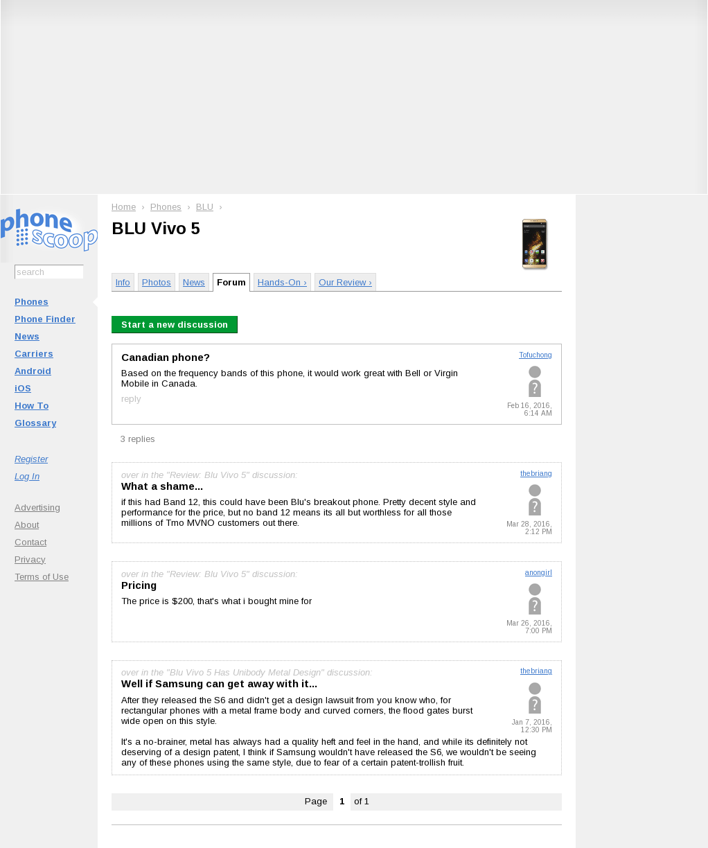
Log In (27, 476)
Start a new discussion (174, 324)
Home (124, 207)
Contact (30, 542)
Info (123, 282)
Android (33, 371)
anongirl (538, 572)
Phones (31, 302)
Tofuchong (535, 355)
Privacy (30, 559)
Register (31, 459)
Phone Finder (45, 319)
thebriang (536, 473)
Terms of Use (42, 577)
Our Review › (345, 282)
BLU (204, 207)
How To (31, 405)
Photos (156, 282)
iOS (23, 388)
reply (131, 399)
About (27, 525)
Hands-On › (282, 282)
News (27, 336)
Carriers (34, 353)
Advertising (37, 507)
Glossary (35, 423)
